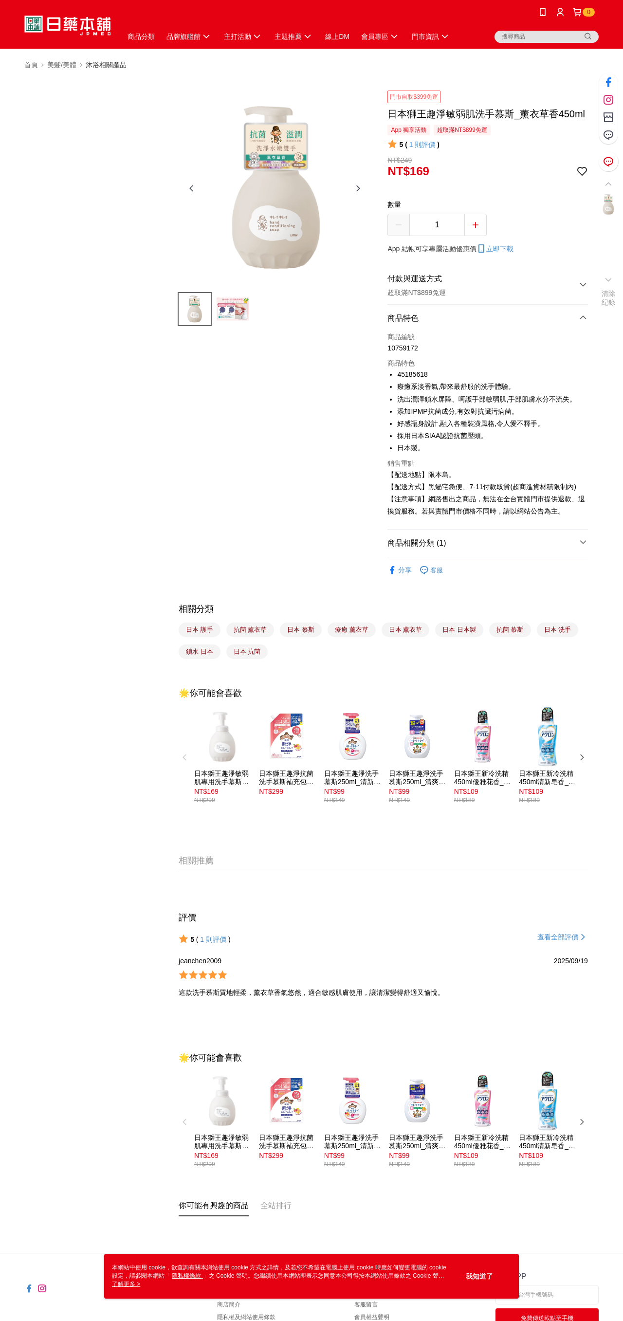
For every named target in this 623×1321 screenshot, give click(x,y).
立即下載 (494, 249)
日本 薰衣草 (405, 629)
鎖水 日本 (199, 651)
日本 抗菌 (247, 651)
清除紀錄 (609, 298)
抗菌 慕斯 (510, 629)
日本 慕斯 (300, 629)
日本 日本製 (459, 629)
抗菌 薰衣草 (250, 629)
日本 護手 (199, 629)
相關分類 (196, 609)
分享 (399, 570)
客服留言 (366, 1304)
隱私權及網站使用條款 (246, 1317)
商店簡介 (228, 1304)
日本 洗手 (557, 629)
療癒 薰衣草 (351, 629)
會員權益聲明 (371, 1317)
